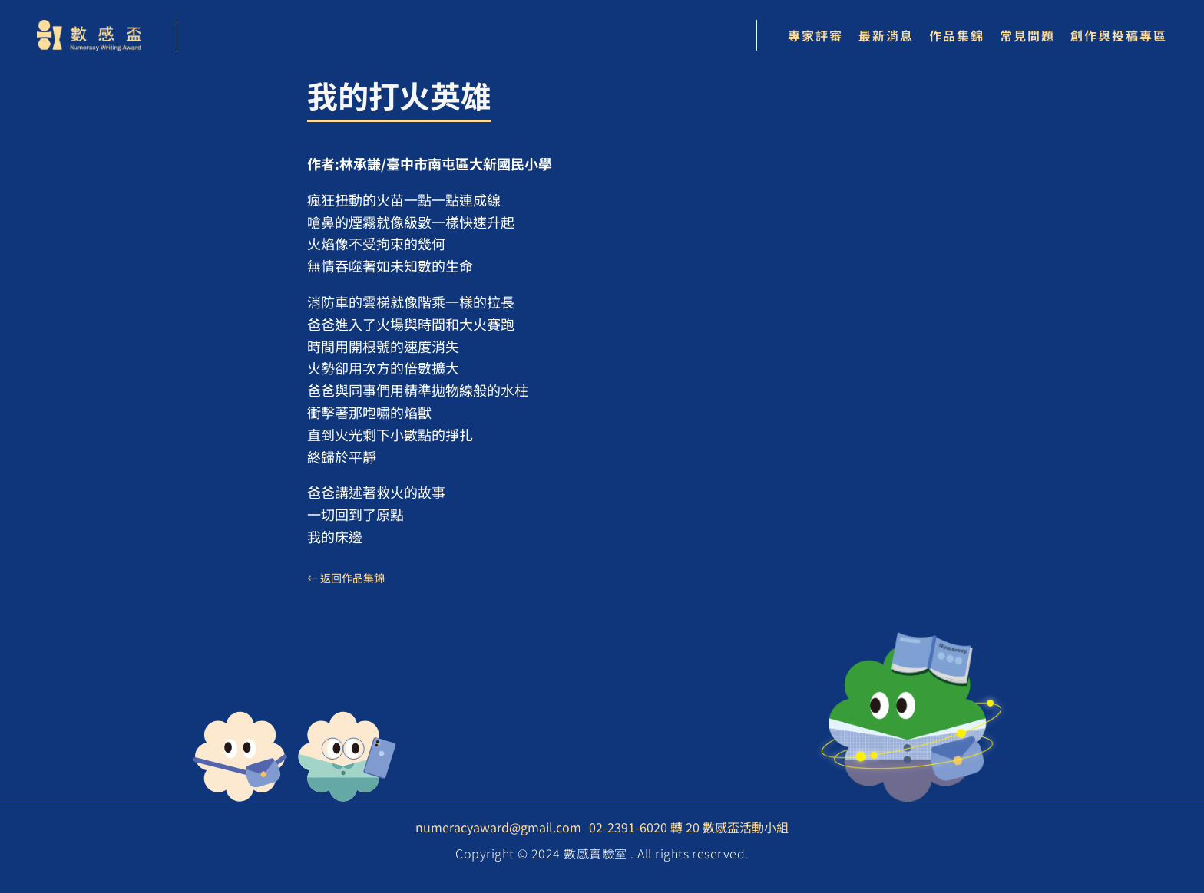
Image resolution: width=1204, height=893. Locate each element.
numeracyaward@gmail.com (498, 827)
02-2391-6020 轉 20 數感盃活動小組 (689, 827)
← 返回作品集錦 (346, 577)
